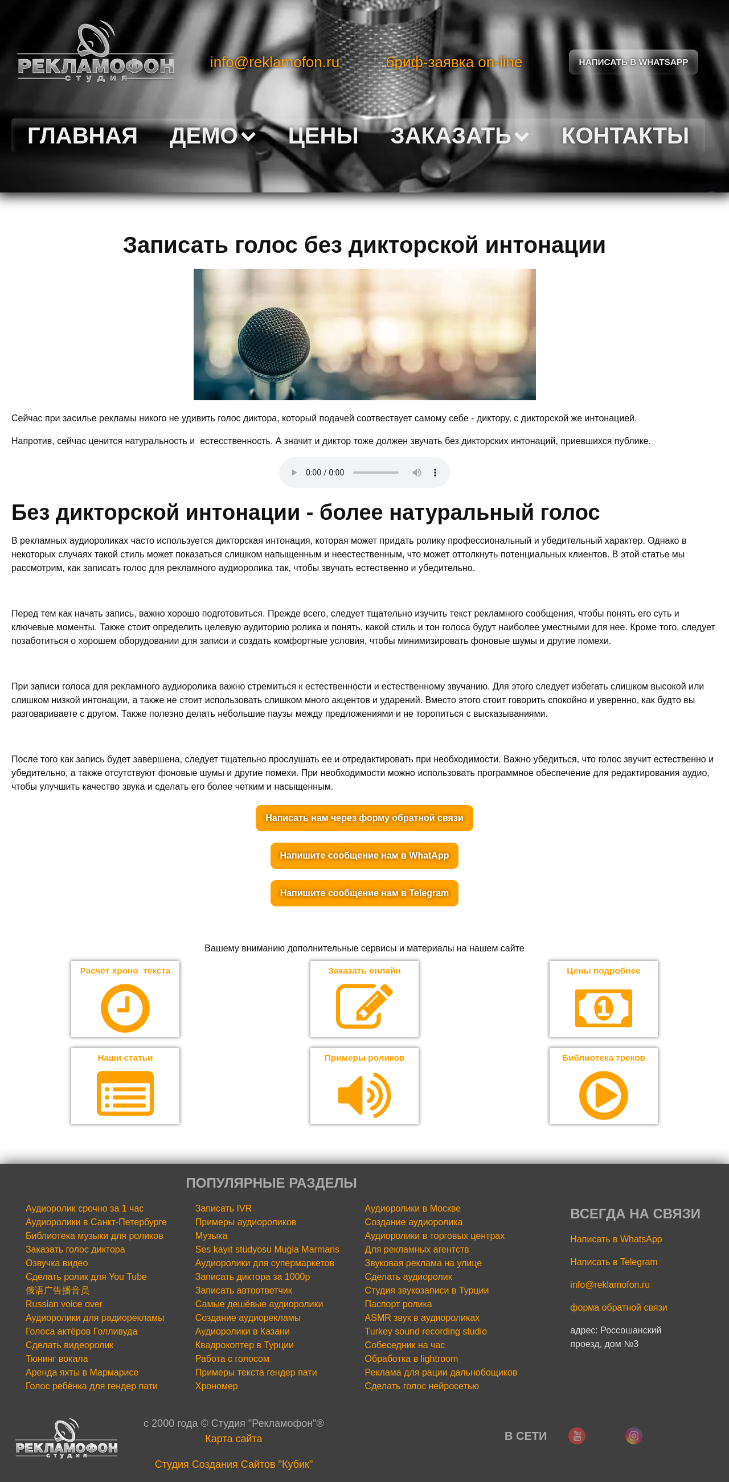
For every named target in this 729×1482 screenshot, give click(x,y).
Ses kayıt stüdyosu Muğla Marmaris (267, 1250)
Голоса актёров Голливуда (81, 1332)
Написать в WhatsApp (616, 1240)
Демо (213, 135)
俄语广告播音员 (57, 1291)
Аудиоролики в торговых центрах (435, 1237)
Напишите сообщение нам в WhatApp (364, 855)
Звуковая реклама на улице (423, 1264)
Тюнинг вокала (57, 1360)
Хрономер (216, 1387)
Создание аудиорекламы (248, 1319)
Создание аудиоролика (414, 1223)
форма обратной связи (618, 1308)
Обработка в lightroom (411, 1360)
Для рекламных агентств (417, 1250)
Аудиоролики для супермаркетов (264, 1264)
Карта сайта (233, 1440)
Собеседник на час (405, 1346)
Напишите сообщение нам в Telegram (364, 893)
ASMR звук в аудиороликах (422, 1319)
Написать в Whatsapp (634, 62)
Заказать (460, 135)
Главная (82, 135)
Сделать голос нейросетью (422, 1387)
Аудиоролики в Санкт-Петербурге (96, 1223)
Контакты (625, 135)
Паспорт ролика (398, 1305)
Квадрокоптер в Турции (244, 1346)
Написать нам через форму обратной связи (364, 818)
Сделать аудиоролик (408, 1278)
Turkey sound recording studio (426, 1332)
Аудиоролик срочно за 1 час (85, 1209)
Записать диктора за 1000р (252, 1278)
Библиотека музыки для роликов (94, 1237)
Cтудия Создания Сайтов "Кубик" (234, 1465)
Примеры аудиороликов (246, 1223)
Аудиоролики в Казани (242, 1332)
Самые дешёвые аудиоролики (259, 1305)
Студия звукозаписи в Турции (427, 1291)
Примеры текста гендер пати (256, 1373)
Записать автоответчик (243, 1291)
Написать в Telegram (613, 1263)
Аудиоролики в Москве (413, 1209)
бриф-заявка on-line (454, 62)
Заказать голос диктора (75, 1250)
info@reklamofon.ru (274, 62)
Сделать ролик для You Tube (86, 1278)
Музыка (211, 1237)
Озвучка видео (57, 1264)
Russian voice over (64, 1305)
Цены (323, 135)
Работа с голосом (232, 1360)
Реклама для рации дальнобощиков (441, 1373)
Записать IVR (223, 1209)
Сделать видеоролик (69, 1346)
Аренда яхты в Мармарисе (82, 1373)
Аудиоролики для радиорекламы (95, 1319)
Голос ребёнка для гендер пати (92, 1387)
